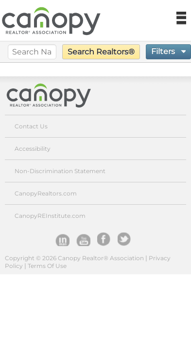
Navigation (180, 18)
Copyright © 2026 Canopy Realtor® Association (74, 258)
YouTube (83, 239)
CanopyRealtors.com (46, 193)
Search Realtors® (101, 51)
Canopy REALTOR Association (55, 21)
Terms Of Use (47, 265)
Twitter (124, 239)
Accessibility (33, 148)
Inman (62, 239)
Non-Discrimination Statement (60, 171)
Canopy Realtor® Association (56, 95)
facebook (104, 239)
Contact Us (31, 126)
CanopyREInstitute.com (50, 215)
